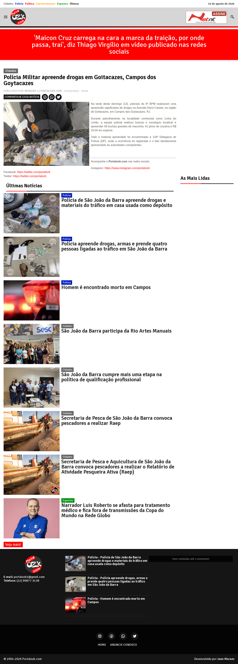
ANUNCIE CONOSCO (123, 645)
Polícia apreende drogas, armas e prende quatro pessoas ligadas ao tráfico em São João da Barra (114, 246)
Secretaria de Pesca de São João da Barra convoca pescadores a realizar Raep (116, 420)
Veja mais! (13, 544)
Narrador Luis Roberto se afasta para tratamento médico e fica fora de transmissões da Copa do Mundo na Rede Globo (115, 510)
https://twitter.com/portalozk (33, 172)
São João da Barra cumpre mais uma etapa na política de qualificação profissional (111, 377)
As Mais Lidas (195, 178)
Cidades (8, 3)
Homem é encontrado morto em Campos (106, 287)
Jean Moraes (225, 659)
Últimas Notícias (24, 186)
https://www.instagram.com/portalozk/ (127, 168)
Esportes (62, 3)
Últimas (74, 3)
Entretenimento (45, 3)
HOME (102, 645)
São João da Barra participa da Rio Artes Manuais (116, 331)
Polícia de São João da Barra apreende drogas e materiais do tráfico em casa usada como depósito (116, 203)
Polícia (19, 3)
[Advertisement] (205, 118)
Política (29, 3)
